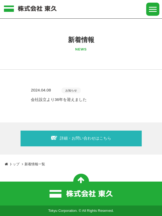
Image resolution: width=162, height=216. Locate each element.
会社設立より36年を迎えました (59, 99)
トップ (12, 164)
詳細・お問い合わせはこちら (85, 138)
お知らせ (71, 90)
